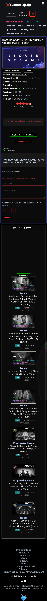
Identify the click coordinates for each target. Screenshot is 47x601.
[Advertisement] (24, 112)
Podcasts (23, 561)
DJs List (41, 25)
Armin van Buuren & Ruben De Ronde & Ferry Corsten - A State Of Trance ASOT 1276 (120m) (24, 412)
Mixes (23, 558)
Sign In (22, 12)
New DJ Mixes (26, 25)
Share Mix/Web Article (15, 34)
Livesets (10, 25)
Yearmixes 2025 (14, 21)
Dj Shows (11, 29)
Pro (32, 13)
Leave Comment (23, 141)
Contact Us (23, 555)
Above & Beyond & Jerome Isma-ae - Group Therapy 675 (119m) (23, 486)
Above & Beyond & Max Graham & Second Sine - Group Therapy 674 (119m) (23, 523)
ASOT (39, 21)
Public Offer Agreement (31, 572)
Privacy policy (10, 572)
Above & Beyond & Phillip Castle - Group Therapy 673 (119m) (23, 449)
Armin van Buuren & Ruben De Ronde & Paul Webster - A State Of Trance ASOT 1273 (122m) (23, 300)
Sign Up (23, 15)
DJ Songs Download (24, 566)
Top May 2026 (26, 29)
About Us (23, 552)
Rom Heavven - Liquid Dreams (26, 78)
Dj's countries (23, 550)
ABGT (29, 21)
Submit (7, 217)
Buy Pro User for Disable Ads (23, 135)
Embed (28, 71)
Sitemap (23, 569)
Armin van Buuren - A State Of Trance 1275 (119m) (23, 372)
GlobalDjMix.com (31, 586)
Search (11, 13)
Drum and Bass (19, 81)
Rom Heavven (19, 74)
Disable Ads (23, 275)
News (23, 563)
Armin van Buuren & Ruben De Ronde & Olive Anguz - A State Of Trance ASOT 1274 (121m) (23, 337)
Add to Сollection (12, 71)
